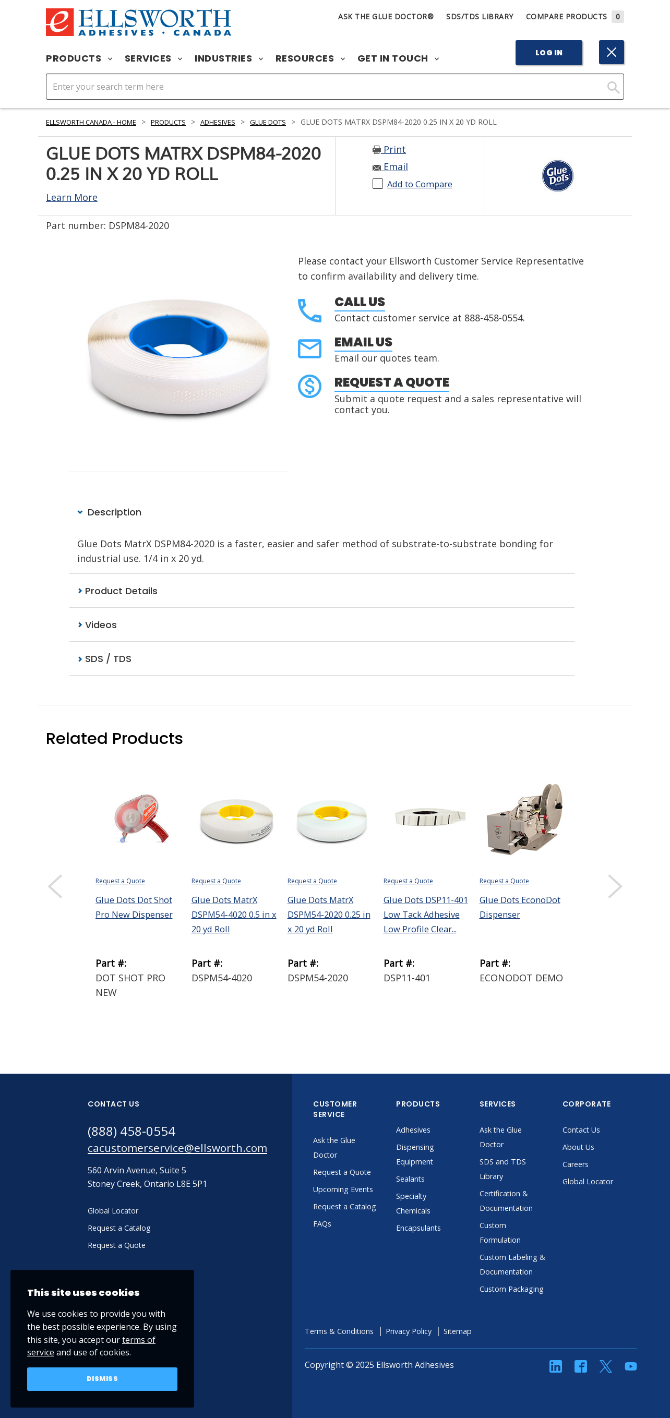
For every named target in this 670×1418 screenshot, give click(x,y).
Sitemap (496, 1361)
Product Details (117, 590)
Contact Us (605, 1130)
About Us (602, 1147)
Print (389, 149)
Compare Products (575, 16)
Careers (599, 1165)
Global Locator (612, 1182)
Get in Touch (398, 58)
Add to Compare (424, 183)
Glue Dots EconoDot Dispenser (502, 915)
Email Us (363, 342)
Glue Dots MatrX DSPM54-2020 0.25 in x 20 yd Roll (328, 915)
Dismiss (103, 1378)
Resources (310, 58)
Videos (97, 625)
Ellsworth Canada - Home (98, 122)
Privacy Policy (442, 1361)
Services (154, 58)
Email (390, 166)
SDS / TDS (104, 659)
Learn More (72, 197)
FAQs (344, 1253)
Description (109, 512)
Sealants (434, 1179)
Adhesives (240, 122)
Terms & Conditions (365, 1361)
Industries (229, 58)
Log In (549, 52)
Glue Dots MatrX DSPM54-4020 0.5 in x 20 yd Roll (235, 915)
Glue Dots (295, 122)
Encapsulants (443, 1228)
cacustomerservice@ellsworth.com (188, 1150)
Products (79, 58)
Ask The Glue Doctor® (386, 16)
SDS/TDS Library (479, 16)
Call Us (359, 301)
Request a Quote (391, 382)
